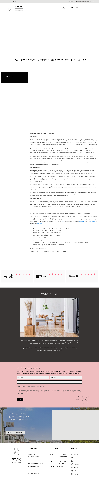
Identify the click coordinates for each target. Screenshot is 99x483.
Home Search (62, 454)
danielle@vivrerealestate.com (35, 463)
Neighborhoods (63, 456)
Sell (78, 8)
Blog (51, 461)
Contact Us (70, 1)
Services (61, 459)
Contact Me (49, 356)
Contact (52, 463)
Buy (71, 8)
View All (26, 278)
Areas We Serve (54, 466)
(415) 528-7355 (31, 460)
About (64, 8)
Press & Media (62, 463)
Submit (20, 399)
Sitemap (61, 466)
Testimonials (62, 461)
